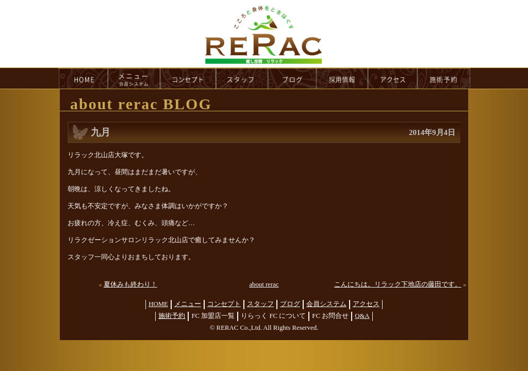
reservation (444, 78)
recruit (342, 78)
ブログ (290, 304)
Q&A (362, 315)
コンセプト (224, 304)
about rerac (263, 284)
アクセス (366, 304)
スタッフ (260, 304)
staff (242, 78)
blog (292, 78)
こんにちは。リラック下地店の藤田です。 (397, 284)
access (393, 78)
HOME (83, 78)
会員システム (326, 304)
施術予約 (171, 315)
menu (134, 78)
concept (188, 78)
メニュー (187, 304)
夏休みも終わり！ (130, 284)
